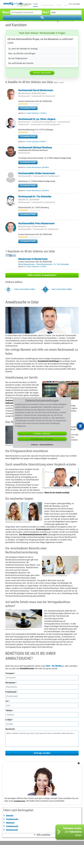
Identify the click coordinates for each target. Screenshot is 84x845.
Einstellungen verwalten (42, 439)
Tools (57, 4)
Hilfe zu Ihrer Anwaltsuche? (42, 275)
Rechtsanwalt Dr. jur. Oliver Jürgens (36, 119)
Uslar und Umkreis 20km (24, 289)
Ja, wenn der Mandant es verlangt (22, 49)
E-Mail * (9, 719)
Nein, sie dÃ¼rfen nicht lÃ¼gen (21, 53)
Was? (6, 12)
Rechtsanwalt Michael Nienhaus (35, 147)
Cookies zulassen (42, 433)
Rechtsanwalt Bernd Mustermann (35, 90)
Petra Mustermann (44, 264)
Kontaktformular (19, 801)
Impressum (34, 444)
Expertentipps (47, 4)
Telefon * (9, 710)
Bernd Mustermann (26, 264)
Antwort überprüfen (42, 73)
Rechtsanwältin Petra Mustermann (36, 223)
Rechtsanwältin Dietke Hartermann (36, 173)
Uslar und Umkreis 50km (61, 289)
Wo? (45, 12)
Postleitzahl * (11, 691)
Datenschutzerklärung (46, 444)
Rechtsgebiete (26, 4)
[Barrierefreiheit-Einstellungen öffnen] (80, 426)
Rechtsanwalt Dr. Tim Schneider (34, 196)
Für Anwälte (74, 4)
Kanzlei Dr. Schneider (28, 199)
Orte (37, 4)
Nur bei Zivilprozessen (17, 58)
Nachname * (11, 682)
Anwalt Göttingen (36, 142)
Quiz (64, 4)
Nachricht (10, 729)
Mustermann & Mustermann (32, 93)
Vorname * (10, 673)
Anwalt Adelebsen (36, 113)
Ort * (7, 701)
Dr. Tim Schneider (61, 264)
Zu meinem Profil (27, 108)
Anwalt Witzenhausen (37, 167)
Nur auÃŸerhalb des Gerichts (20, 63)
